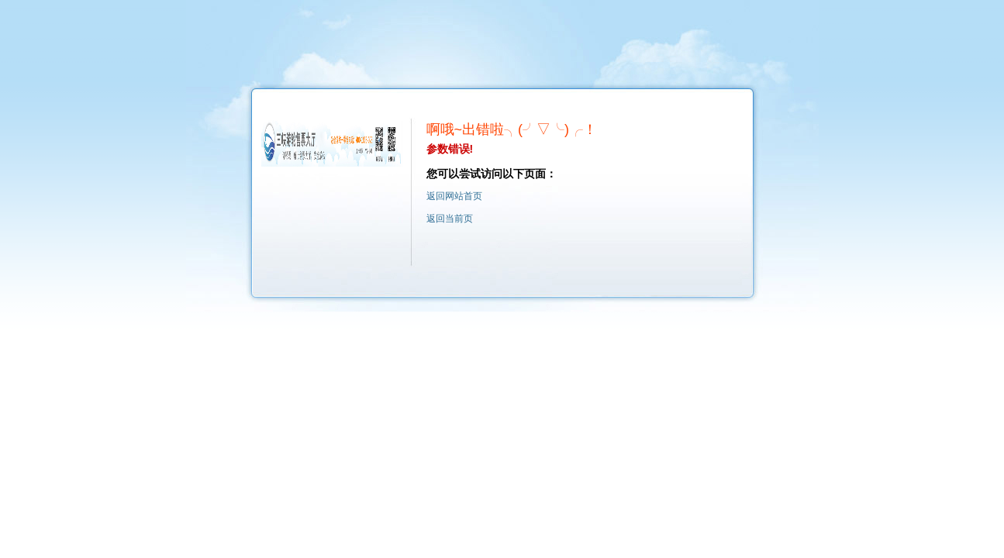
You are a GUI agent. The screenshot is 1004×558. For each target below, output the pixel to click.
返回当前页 (449, 218)
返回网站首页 (454, 196)
